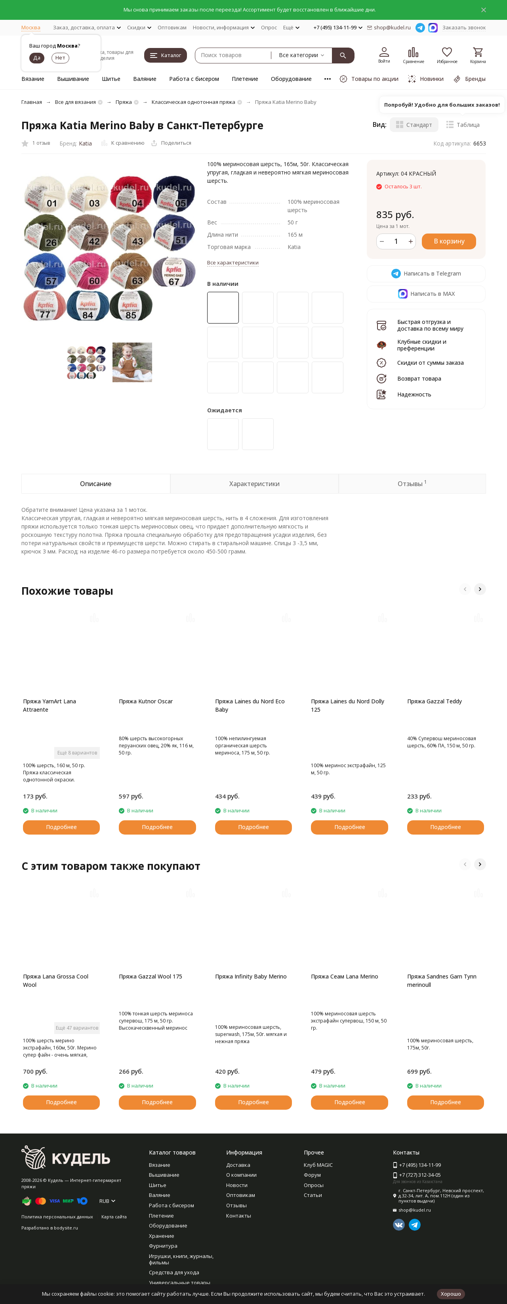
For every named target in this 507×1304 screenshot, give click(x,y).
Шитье (111, 78)
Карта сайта (114, 1217)
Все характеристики (233, 262)
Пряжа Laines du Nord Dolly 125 (347, 705)
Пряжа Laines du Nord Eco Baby (250, 705)
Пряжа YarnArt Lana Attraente (49, 705)
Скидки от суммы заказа (430, 362)
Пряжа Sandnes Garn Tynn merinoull (442, 980)
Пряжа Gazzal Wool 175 (150, 976)
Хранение (161, 1235)
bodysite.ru (66, 1228)
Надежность (414, 394)
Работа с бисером (194, 78)
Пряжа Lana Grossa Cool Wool (55, 980)
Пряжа (124, 101)
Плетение (245, 78)
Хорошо (451, 1293)
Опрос (269, 27)
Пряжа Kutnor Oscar (146, 701)
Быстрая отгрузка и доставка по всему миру (430, 325)
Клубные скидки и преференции (421, 345)
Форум (312, 1174)
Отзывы (236, 1205)
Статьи (313, 1195)
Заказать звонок (464, 27)
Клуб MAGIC (318, 1164)
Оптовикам (172, 27)
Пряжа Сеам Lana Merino (344, 976)
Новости (237, 1185)
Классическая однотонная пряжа (193, 101)
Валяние (144, 78)
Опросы (314, 1185)
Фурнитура (163, 1245)
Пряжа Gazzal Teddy (434, 701)
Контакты (238, 1215)
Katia (85, 143)
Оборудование (291, 78)
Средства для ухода (174, 1272)
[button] (465, 589)
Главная (31, 101)
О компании (241, 1174)
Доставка (238, 1164)
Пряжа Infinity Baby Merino (251, 976)
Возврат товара (419, 378)
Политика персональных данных (57, 1217)
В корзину (449, 241)
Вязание (32, 78)
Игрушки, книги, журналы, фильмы (181, 1259)
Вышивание (73, 78)
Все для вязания (75, 101)
